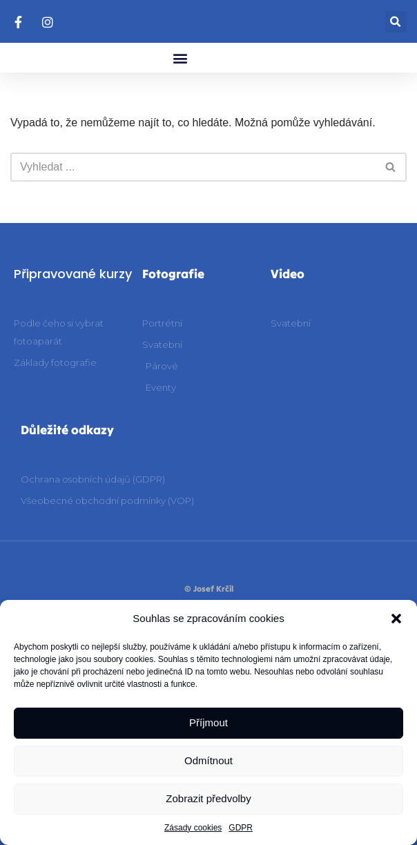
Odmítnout (208, 760)
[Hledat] (193, 167)
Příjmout (208, 722)
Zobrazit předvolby (208, 798)
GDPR (241, 828)
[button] (396, 618)
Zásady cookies (193, 828)
